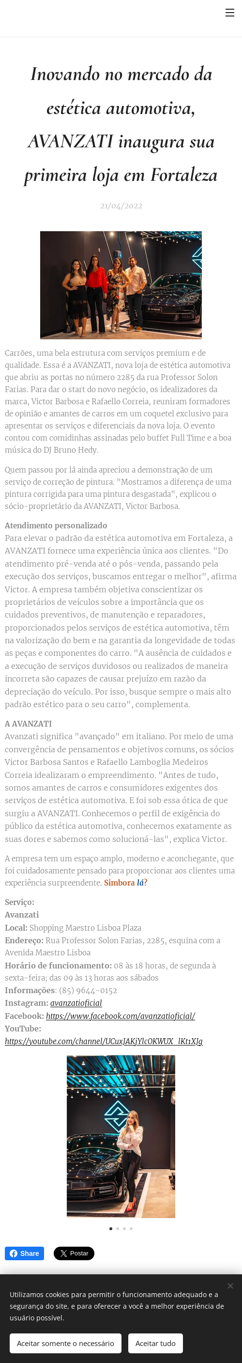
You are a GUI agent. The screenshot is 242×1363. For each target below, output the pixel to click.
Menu (230, 12)
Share (24, 1253)
